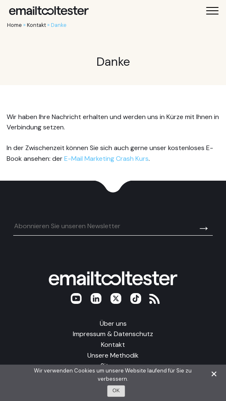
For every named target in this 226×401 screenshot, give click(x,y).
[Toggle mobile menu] (212, 11)
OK (116, 391)
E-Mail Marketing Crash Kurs (106, 158)
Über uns (113, 323)
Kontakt (36, 25)
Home (14, 25)
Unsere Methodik (113, 355)
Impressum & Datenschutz (113, 333)
